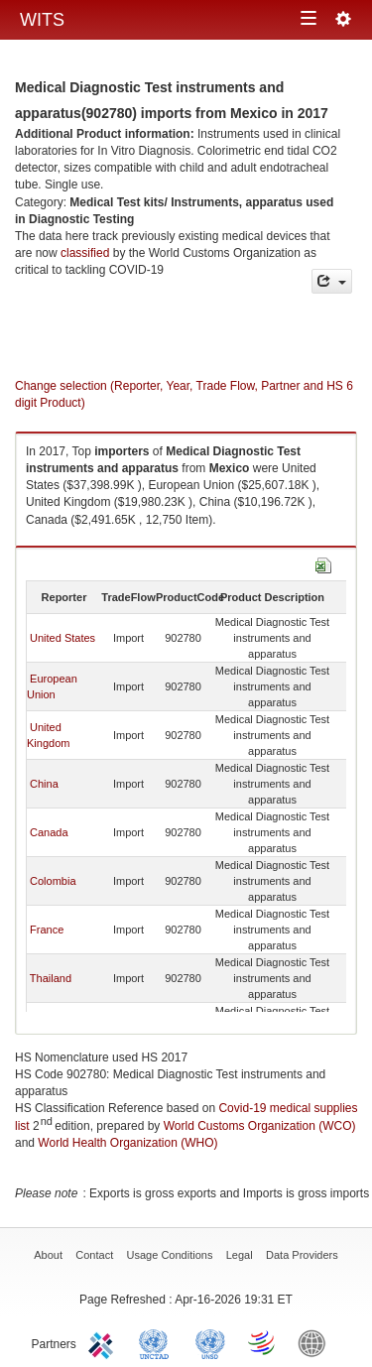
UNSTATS (210, 1342)
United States (62, 638)
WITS (42, 20)
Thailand (50, 978)
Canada (49, 832)
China (44, 784)
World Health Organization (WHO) (127, 1143)
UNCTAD (158, 1342)
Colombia (52, 881)
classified (85, 253)
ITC (104, 1342)
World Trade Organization (263, 1342)
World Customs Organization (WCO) (260, 1126)
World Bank (316, 1342)
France (46, 929)
